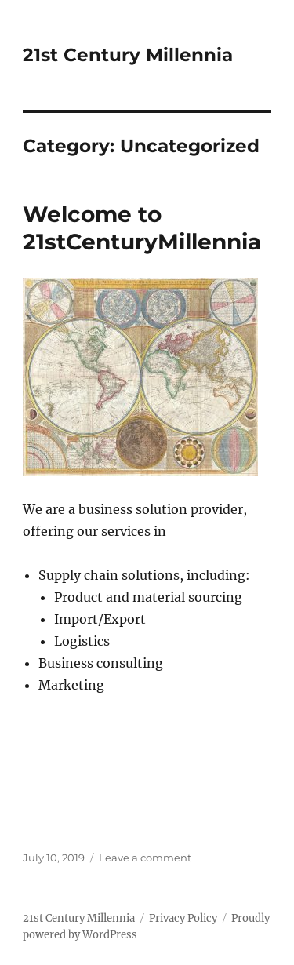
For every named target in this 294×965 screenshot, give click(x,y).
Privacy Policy (183, 918)
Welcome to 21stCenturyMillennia (142, 228)
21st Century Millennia (128, 55)
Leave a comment (145, 857)
